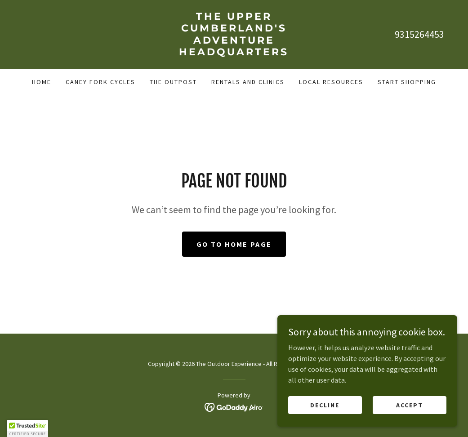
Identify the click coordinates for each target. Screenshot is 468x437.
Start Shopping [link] (407, 82)
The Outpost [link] (173, 82)
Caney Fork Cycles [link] (100, 82)
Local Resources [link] (331, 82)
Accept (409, 405)
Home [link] (41, 82)
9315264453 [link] (419, 34)
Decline (324, 405)
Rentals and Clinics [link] (248, 82)
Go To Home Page (234, 244)
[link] (234, 52)
